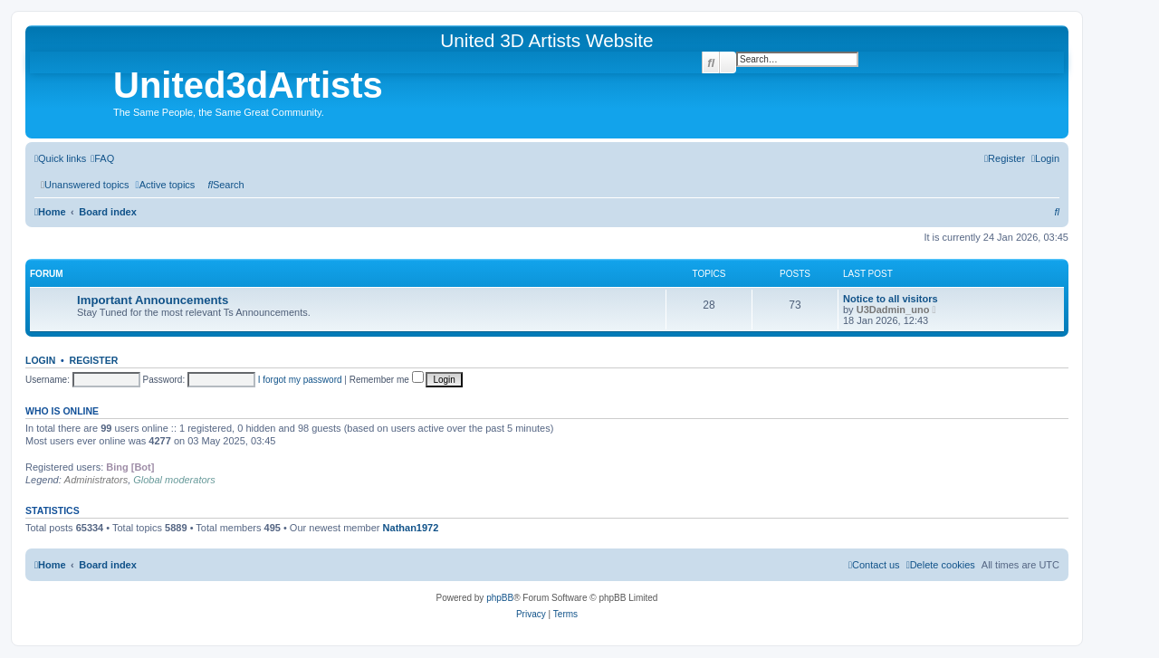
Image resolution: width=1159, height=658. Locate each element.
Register (94, 360)
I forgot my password (300, 380)
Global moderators (174, 479)
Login (40, 360)
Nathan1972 (411, 527)
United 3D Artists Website (546, 40)
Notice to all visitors (890, 298)
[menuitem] (102, 158)
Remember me (387, 380)
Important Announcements (152, 300)
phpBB (499, 598)
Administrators (96, 479)
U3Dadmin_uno (893, 309)
